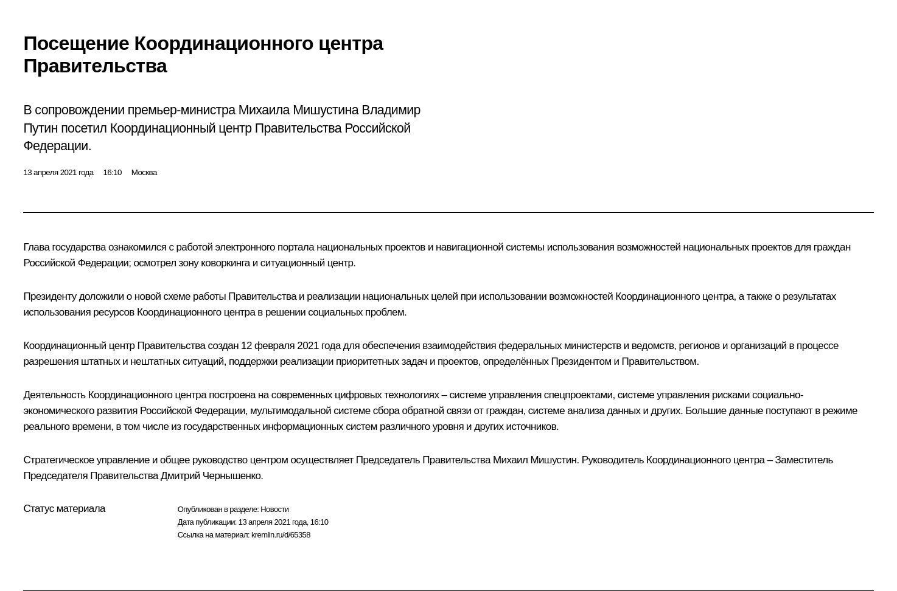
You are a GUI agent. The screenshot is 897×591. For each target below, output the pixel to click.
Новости (274, 509)
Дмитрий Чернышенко (210, 476)
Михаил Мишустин (534, 460)
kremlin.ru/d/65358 (280, 534)
